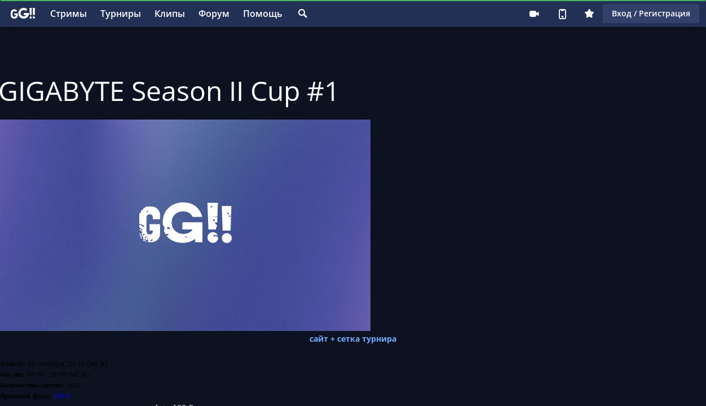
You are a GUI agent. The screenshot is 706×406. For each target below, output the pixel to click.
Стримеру (534, 13)
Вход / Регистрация (651, 13)
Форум (214, 13)
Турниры (120, 13)
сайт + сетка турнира (353, 338)
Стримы (68, 13)
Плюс (589, 13)
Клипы (170, 13)
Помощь (263, 13)
